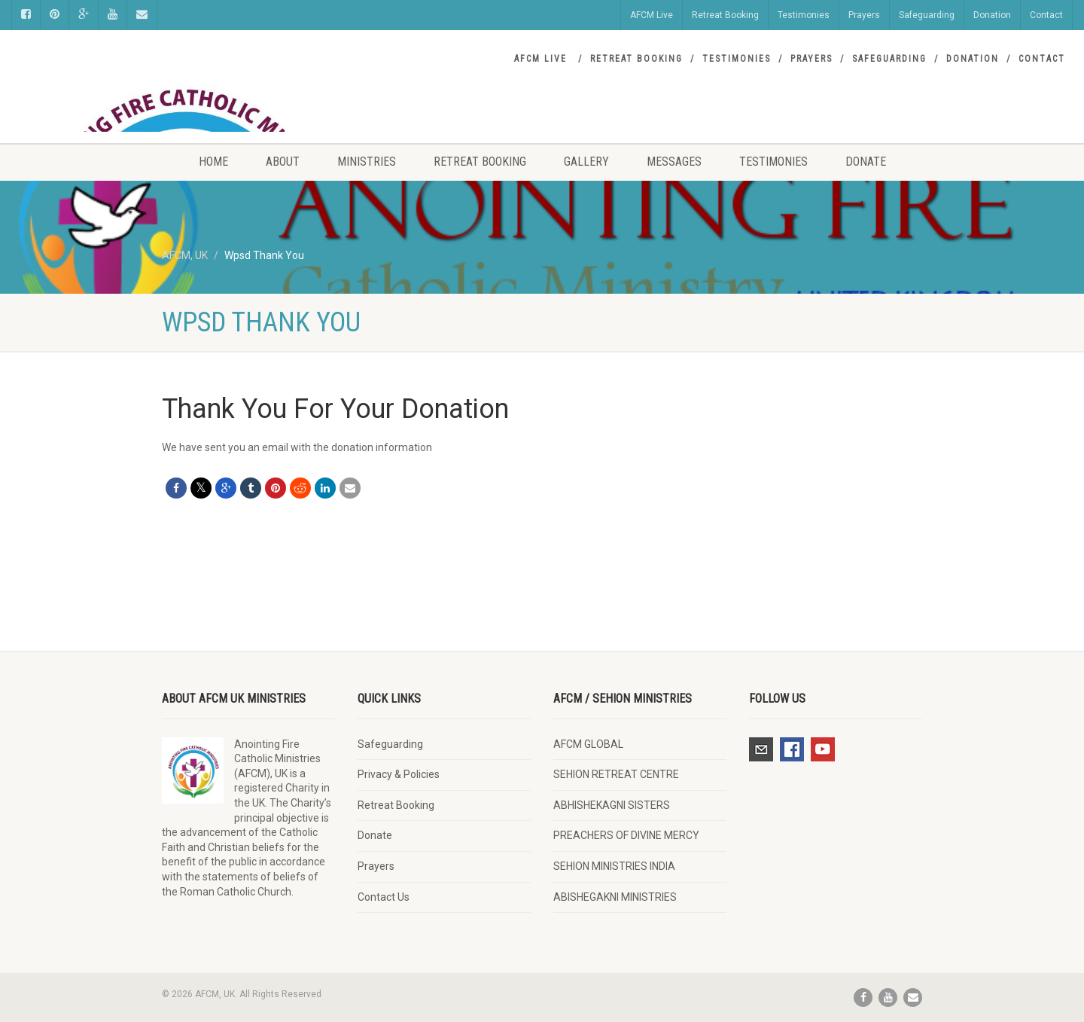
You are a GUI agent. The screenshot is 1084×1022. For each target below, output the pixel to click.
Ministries (366, 161)
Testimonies (804, 15)
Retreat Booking (725, 15)
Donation (992, 15)
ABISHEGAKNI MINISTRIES (615, 897)
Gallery (586, 161)
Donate (865, 161)
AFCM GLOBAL (588, 744)
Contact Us (384, 897)
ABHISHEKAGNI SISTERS (611, 805)
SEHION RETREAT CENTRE (616, 774)
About (283, 161)
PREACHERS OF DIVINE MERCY (626, 835)
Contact (1046, 15)
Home (213, 161)
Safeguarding (927, 15)
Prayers (864, 15)
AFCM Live (651, 15)
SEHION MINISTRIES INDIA (614, 866)
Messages (674, 161)
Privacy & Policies (399, 774)
